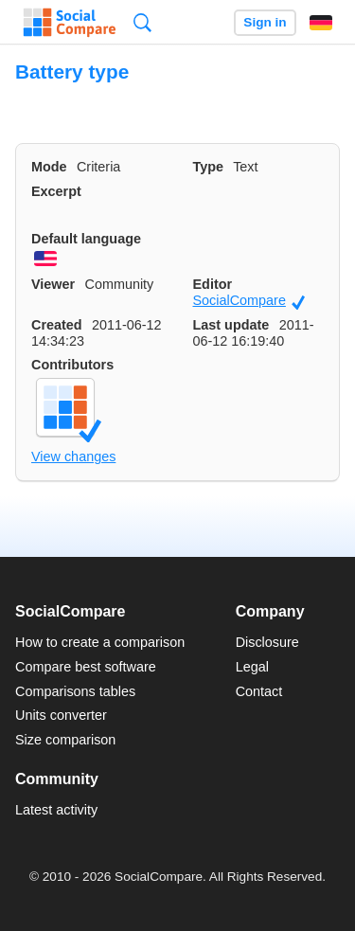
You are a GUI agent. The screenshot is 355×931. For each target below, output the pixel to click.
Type (208, 166)
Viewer (53, 284)
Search (142, 22)
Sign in (264, 22)
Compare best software (85, 666)
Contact (259, 691)
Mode (49, 166)
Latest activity (56, 809)
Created (56, 324)
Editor (213, 284)
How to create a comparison (100, 642)
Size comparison (65, 739)
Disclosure (267, 642)
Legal (252, 666)
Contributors (72, 364)
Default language (86, 238)
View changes (73, 456)
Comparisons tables (75, 691)
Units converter (61, 715)
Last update (231, 324)
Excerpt (56, 191)
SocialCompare (249, 301)
